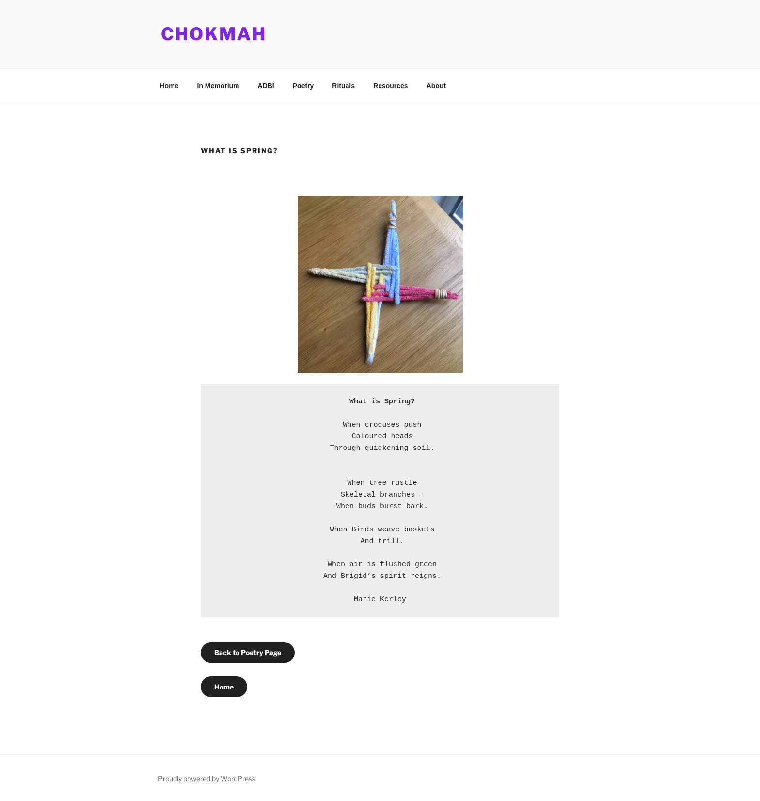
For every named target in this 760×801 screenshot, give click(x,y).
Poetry (303, 86)
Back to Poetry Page (247, 652)
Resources (390, 86)
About (436, 86)
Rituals (343, 86)
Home (169, 86)
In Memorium (218, 86)
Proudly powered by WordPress (206, 778)
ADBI (266, 86)
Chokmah (214, 34)
